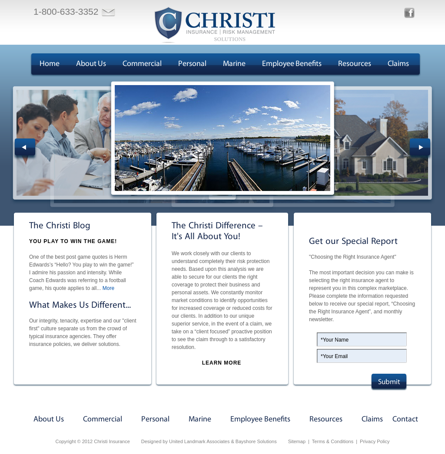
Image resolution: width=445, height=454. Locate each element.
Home (50, 64)
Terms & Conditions (332, 441)
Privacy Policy (374, 441)
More (108, 288)
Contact (405, 419)
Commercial (142, 64)
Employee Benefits (292, 64)
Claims (398, 64)
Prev (25, 149)
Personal (192, 64)
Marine (234, 64)
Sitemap (297, 441)
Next (420, 149)
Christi (214, 25)
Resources (354, 64)
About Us (91, 64)
